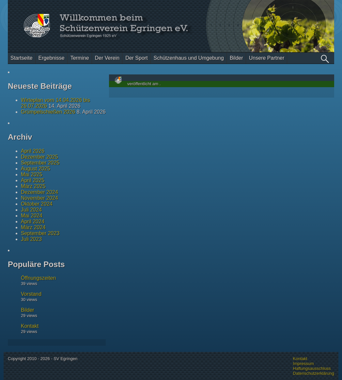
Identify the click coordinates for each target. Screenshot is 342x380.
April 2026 (32, 151)
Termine (79, 58)
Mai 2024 (31, 215)
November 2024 (39, 198)
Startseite (21, 58)
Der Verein (107, 58)
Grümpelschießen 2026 (48, 112)
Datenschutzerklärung (313, 373)
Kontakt (30, 326)
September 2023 (40, 233)
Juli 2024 (31, 210)
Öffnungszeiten (38, 278)
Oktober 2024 (37, 204)
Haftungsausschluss (312, 368)
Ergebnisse (52, 58)
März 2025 (33, 186)
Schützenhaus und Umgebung (189, 58)
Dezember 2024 (39, 192)
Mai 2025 (31, 174)
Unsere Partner (267, 58)
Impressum (303, 363)
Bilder (236, 58)
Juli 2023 (31, 239)
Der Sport (136, 58)
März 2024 (33, 227)
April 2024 (32, 221)
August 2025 (35, 168)
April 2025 (32, 180)
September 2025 (40, 163)
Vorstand (31, 294)
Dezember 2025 (39, 157)
